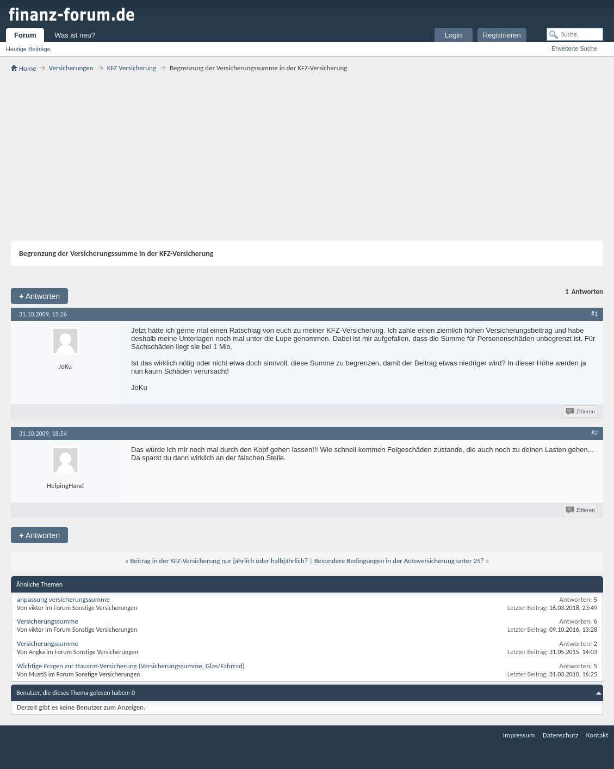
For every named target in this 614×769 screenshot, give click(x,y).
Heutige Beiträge (28, 49)
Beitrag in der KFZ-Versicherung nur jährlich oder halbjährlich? (219, 561)
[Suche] (575, 34)
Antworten (39, 296)
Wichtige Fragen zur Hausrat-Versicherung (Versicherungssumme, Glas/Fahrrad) (131, 666)
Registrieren (502, 35)
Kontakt (597, 735)
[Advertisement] (307, 156)
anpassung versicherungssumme (63, 599)
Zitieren (581, 411)
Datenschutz (560, 735)
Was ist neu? (74, 35)
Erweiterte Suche (574, 48)
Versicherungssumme (47, 621)
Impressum (519, 735)
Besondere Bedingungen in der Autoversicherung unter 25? (399, 561)
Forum (25, 35)
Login (453, 35)
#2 (594, 433)
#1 (594, 314)
